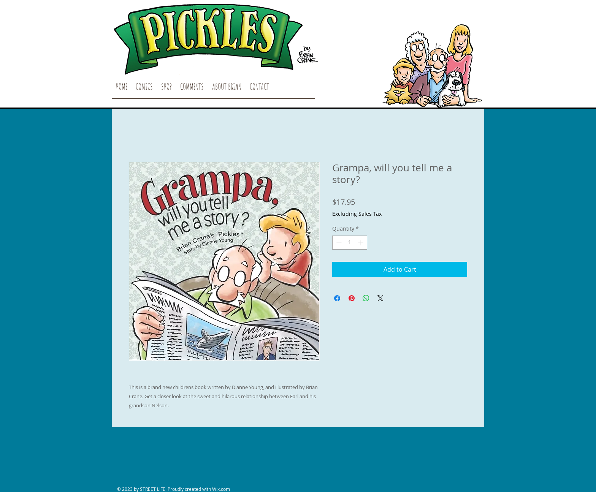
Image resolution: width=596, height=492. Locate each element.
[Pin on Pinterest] (351, 298)
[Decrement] (338, 242)
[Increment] (361, 242)
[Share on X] (380, 298)
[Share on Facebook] (337, 298)
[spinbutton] (350, 242)
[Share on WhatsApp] (366, 298)
